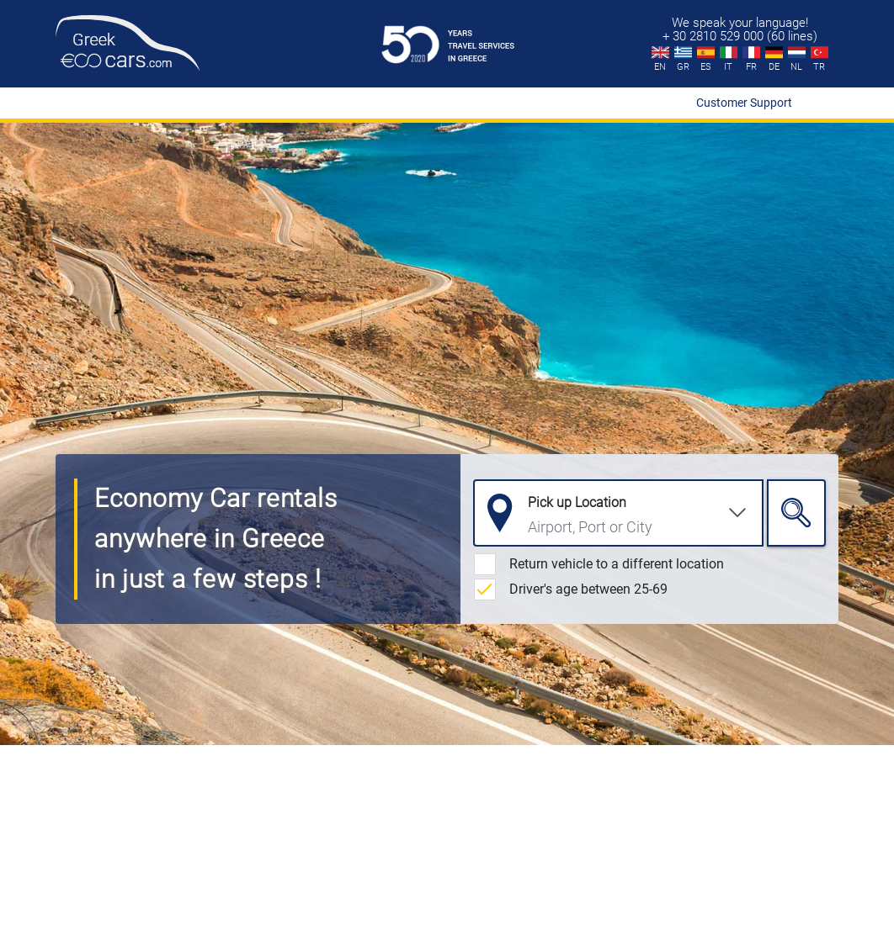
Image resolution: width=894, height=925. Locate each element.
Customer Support (744, 102)
